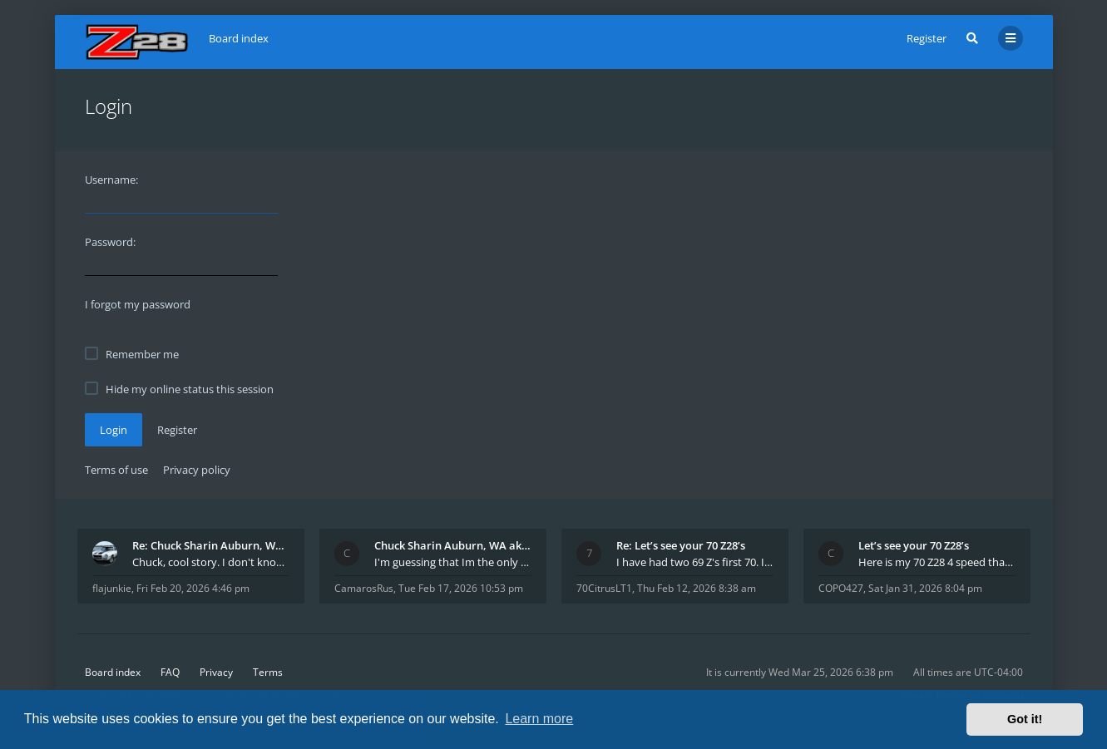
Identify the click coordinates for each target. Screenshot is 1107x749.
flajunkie (111, 588)
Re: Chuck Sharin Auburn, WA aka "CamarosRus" (210, 545)
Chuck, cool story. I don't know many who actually (210, 561)
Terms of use (116, 469)
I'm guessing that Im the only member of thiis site (452, 561)
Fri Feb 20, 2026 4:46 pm (193, 588)
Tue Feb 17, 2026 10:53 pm (460, 588)
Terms (268, 672)
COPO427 (840, 588)
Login (113, 429)
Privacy (216, 672)
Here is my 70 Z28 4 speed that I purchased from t (937, 561)
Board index (113, 672)
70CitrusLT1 (604, 588)
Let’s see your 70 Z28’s (913, 545)
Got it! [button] (1024, 719)
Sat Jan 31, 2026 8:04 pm (925, 588)
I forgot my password (137, 304)
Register (926, 38)
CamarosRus (363, 588)
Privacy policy (196, 469)
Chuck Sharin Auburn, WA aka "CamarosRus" (452, 545)
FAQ (170, 672)
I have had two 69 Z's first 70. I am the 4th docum (694, 561)
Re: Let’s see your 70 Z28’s (680, 545)
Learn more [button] (539, 719)
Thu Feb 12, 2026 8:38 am (696, 588)
